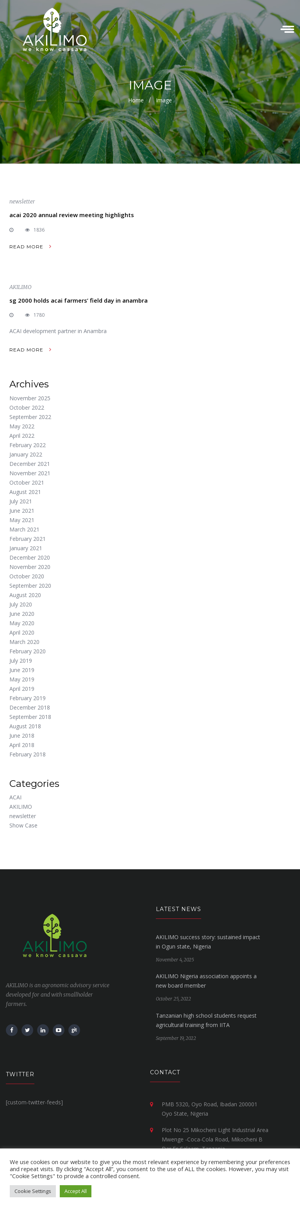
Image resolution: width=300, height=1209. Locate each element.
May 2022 (21, 426)
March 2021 (24, 529)
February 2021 (27, 538)
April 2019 (21, 688)
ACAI (15, 797)
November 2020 (29, 567)
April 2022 (21, 435)
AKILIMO (20, 287)
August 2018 (25, 726)
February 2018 (27, 754)
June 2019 (21, 670)
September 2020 (30, 585)
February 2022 (27, 445)
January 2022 (25, 454)
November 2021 (29, 473)
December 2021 (29, 463)
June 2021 (21, 510)
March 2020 (24, 642)
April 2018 (21, 745)
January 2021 (25, 548)
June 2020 (21, 613)
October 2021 (26, 482)
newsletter (22, 201)
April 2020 (21, 632)
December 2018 (29, 707)
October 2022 (26, 407)
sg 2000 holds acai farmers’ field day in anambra (78, 300)
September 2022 (30, 417)
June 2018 (21, 735)
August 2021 (25, 492)
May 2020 (21, 623)
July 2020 (20, 604)
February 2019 (27, 698)
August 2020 (25, 595)
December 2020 (29, 557)
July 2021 (20, 501)
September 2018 (30, 716)
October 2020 (26, 576)
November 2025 (29, 398)
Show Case (23, 825)
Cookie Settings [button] (32, 1191)
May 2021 (21, 520)
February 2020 (27, 651)
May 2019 (21, 679)
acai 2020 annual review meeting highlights (71, 215)
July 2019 (20, 660)
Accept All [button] (75, 1191)
